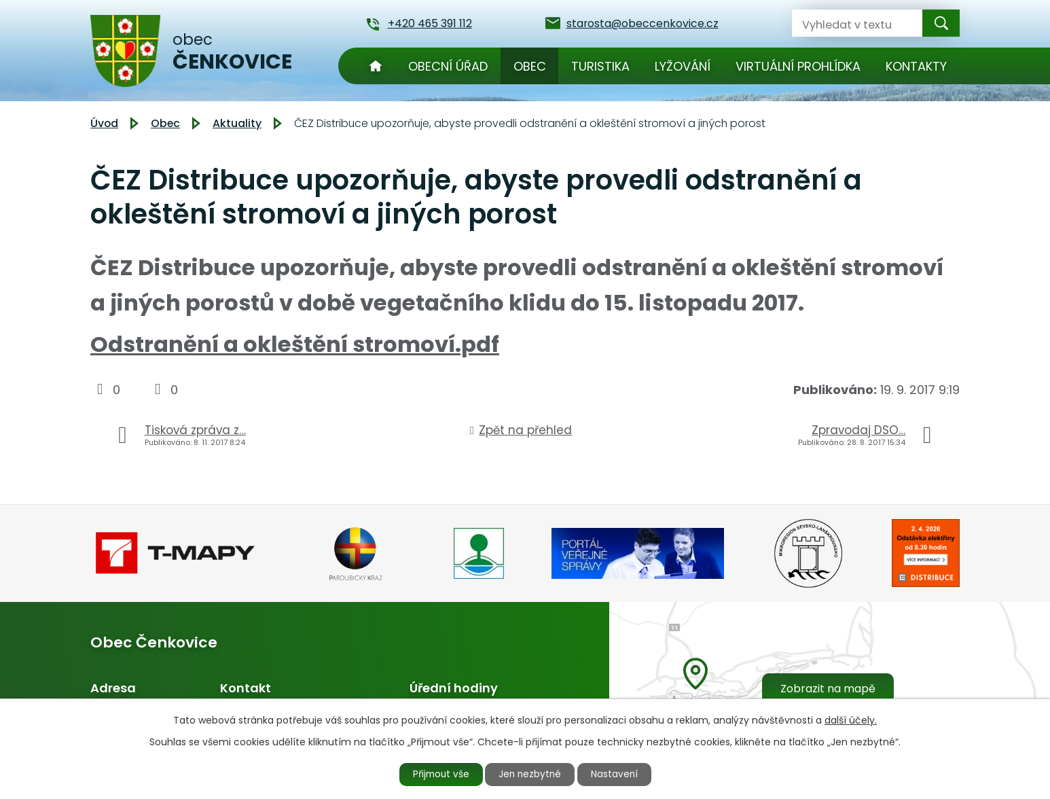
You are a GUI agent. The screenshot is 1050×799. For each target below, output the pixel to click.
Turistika (600, 66)
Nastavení (618, 774)
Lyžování (682, 66)
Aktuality (237, 123)
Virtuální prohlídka (798, 66)
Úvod (375, 66)
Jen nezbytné (531, 774)
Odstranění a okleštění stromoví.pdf (294, 344)
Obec (529, 66)
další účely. (851, 719)
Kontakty (916, 66)
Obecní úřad (448, 66)
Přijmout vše (438, 774)
